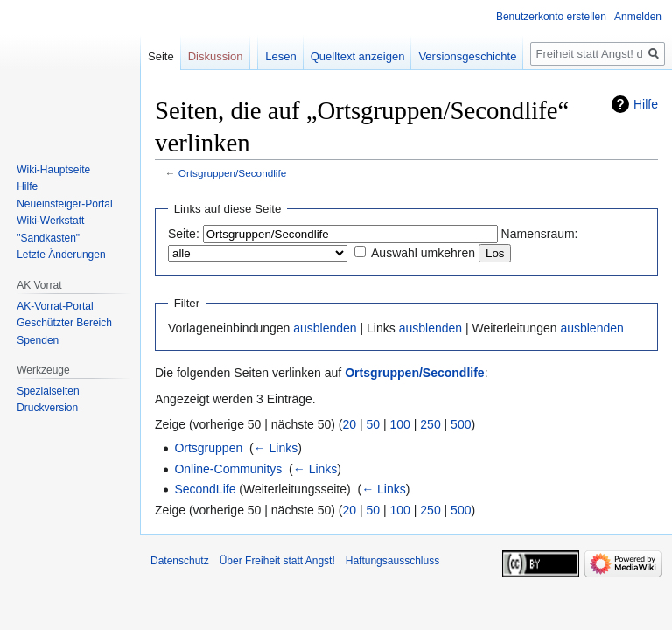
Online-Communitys (228, 469)
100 (400, 424)
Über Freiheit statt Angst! (277, 561)
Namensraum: (539, 234)
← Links (276, 448)
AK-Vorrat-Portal (55, 306)
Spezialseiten (48, 391)
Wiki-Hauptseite (53, 170)
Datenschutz (179, 561)
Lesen (280, 56)
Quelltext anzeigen (358, 56)
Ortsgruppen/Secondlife (232, 172)
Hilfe (646, 104)
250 (430, 424)
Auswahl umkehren (423, 253)
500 (461, 424)
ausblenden (324, 328)
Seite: (184, 234)
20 (350, 424)
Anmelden (638, 16)
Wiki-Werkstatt (50, 220)
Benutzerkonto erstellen (551, 16)
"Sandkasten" (48, 238)
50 (374, 424)
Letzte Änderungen (61, 254)
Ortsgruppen (208, 448)
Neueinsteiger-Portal (64, 204)
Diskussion (215, 56)
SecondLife (204, 489)
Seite (161, 56)
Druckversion (47, 408)
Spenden (38, 340)
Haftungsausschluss (392, 561)
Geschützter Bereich (64, 323)
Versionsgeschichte (467, 56)
